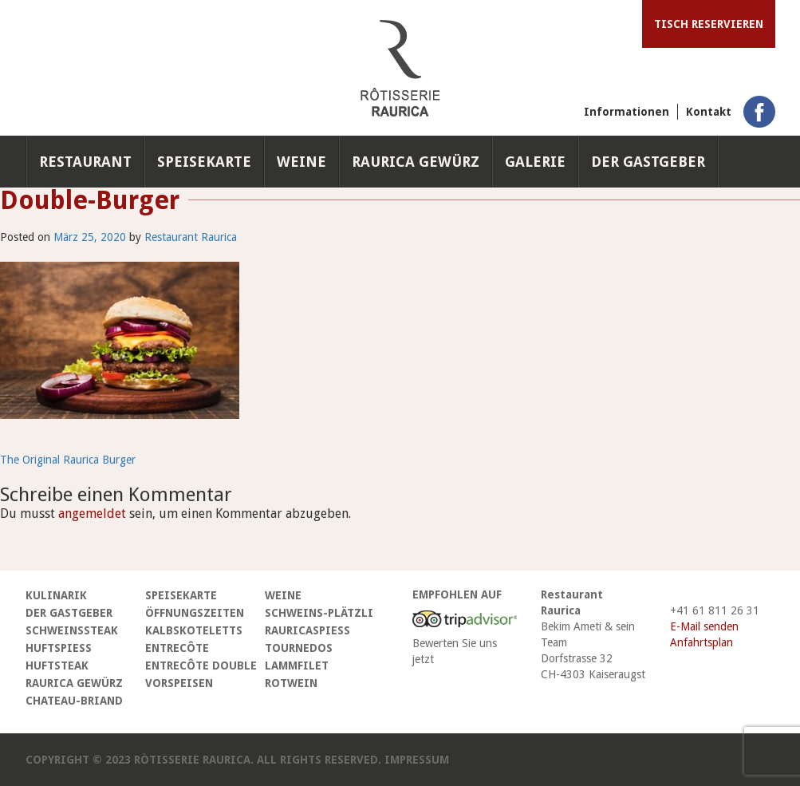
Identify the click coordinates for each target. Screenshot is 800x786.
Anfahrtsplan (701, 642)
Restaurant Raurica (190, 237)
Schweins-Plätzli (319, 612)
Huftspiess (59, 648)
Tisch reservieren (708, 24)
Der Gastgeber (648, 161)
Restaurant (85, 161)
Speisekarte (204, 161)
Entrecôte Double (201, 665)
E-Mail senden (704, 626)
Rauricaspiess (307, 630)
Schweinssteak (72, 630)
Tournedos (299, 648)
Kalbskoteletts (193, 630)
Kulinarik (56, 595)
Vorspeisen (179, 683)
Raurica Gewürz (415, 161)
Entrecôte (177, 648)
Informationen (626, 111)
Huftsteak (57, 665)
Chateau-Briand (74, 700)
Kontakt (708, 111)
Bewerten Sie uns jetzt (454, 651)
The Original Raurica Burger (68, 459)
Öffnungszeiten (194, 612)
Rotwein (291, 683)
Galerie (535, 161)
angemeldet (92, 513)
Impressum (416, 759)
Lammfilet (297, 665)
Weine (301, 161)
